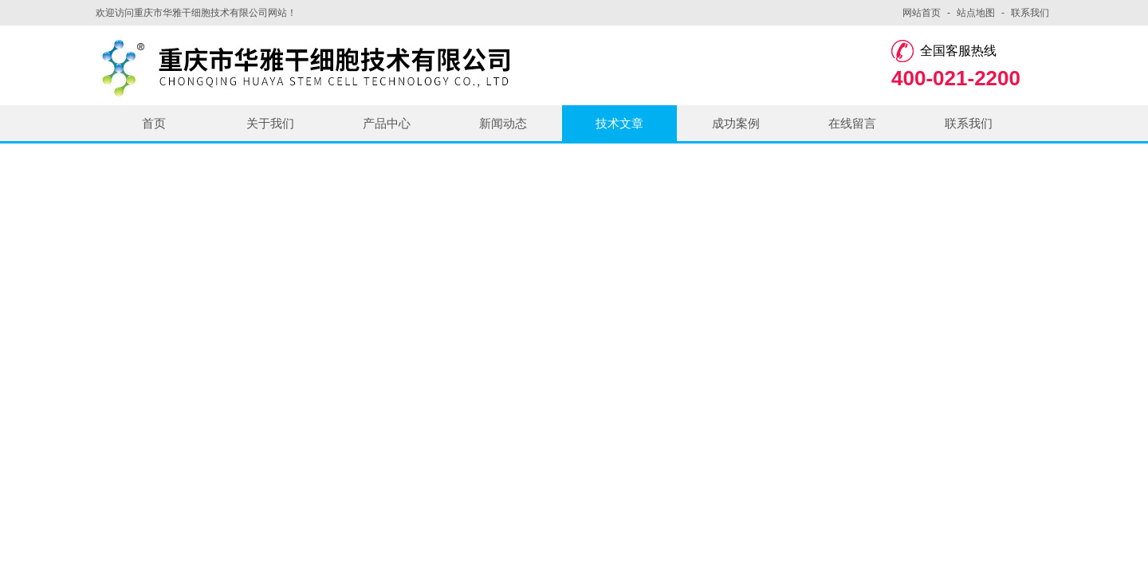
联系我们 (1030, 12)
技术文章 (619, 123)
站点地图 (976, 12)
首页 (154, 123)
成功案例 (736, 123)
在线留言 (852, 123)
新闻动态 (503, 123)
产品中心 (387, 123)
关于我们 (270, 123)
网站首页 (921, 12)
